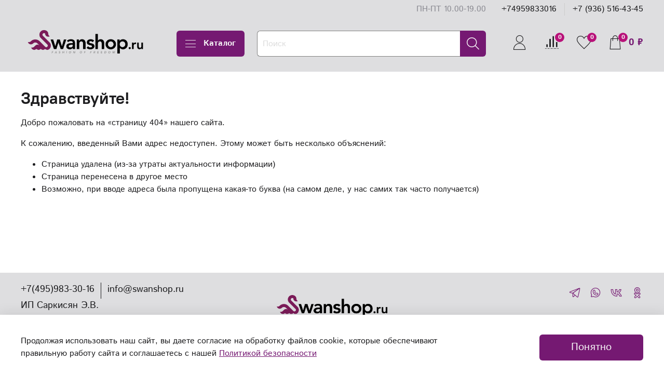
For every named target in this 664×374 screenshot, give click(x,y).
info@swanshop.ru (145, 289)
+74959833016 (529, 9)
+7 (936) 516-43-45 (608, 9)
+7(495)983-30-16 (57, 289)
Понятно (591, 347)
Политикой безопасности (268, 353)
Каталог (210, 43)
